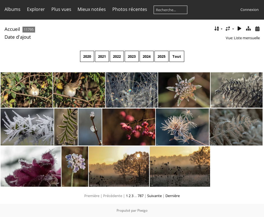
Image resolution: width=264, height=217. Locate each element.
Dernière (172, 195)
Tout (176, 56)
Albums (12, 9)
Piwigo (142, 210)
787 (141, 195)
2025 (161, 56)
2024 (147, 56)
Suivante (154, 195)
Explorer (36, 9)
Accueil (12, 29)
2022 (117, 56)
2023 (132, 56)
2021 (102, 56)
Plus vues (61, 9)
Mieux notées (92, 9)
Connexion (249, 9)
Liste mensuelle (247, 37)
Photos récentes (129, 9)
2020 (87, 56)
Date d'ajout (17, 37)
